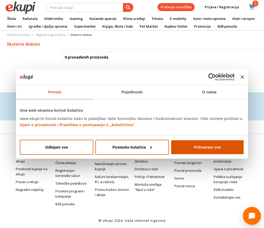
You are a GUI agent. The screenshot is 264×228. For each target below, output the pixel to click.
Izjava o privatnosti (228, 169)
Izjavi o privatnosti (38, 124)
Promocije (202, 26)
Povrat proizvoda (187, 170)
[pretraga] (128, 7)
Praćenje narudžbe (176, 7)
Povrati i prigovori (188, 162)
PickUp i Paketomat (149, 176)
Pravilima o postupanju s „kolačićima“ (97, 124)
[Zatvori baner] (242, 77)
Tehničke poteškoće (71, 183)
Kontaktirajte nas (227, 197)
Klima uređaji (134, 18)
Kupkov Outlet (175, 26)
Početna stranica (18, 35)
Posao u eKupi (27, 182)
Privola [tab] (54, 92)
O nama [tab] (209, 92)
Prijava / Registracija (218, 7)
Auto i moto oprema (209, 18)
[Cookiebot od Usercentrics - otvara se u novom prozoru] (212, 77)
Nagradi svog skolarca (50, 35)
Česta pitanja (65, 162)
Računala (30, 18)
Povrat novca (184, 186)
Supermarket (85, 26)
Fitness (157, 18)
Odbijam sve (56, 147)
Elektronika (53, 18)
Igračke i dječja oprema (48, 26)
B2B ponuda (227, 26)
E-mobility (178, 18)
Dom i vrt (14, 26)
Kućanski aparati (103, 18)
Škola (11, 18)
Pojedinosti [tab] (132, 92)
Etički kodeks (224, 189)
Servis (179, 178)
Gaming (76, 18)
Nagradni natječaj (29, 189)
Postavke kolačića (132, 147)
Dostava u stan (146, 169)
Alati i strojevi (243, 18)
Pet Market (149, 26)
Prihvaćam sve (207, 147)
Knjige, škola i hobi (117, 26)
